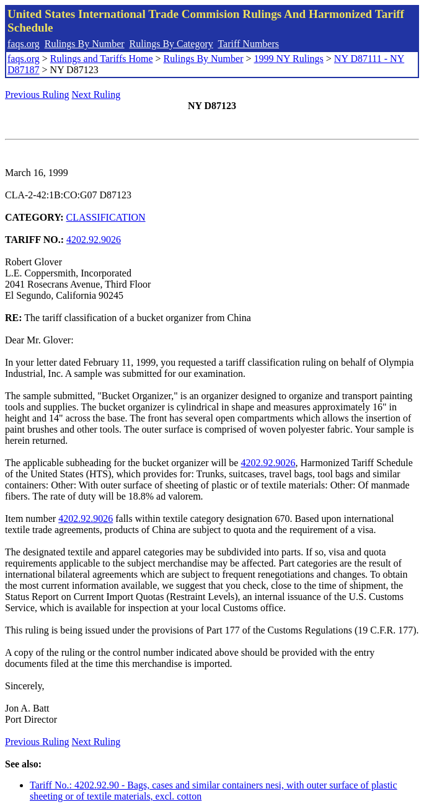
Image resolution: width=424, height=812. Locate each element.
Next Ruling (96, 94)
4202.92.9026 (93, 239)
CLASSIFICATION (106, 217)
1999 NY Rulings (289, 58)
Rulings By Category (171, 43)
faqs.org (23, 43)
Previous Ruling (37, 94)
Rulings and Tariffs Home (101, 58)
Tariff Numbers (248, 43)
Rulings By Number (85, 43)
